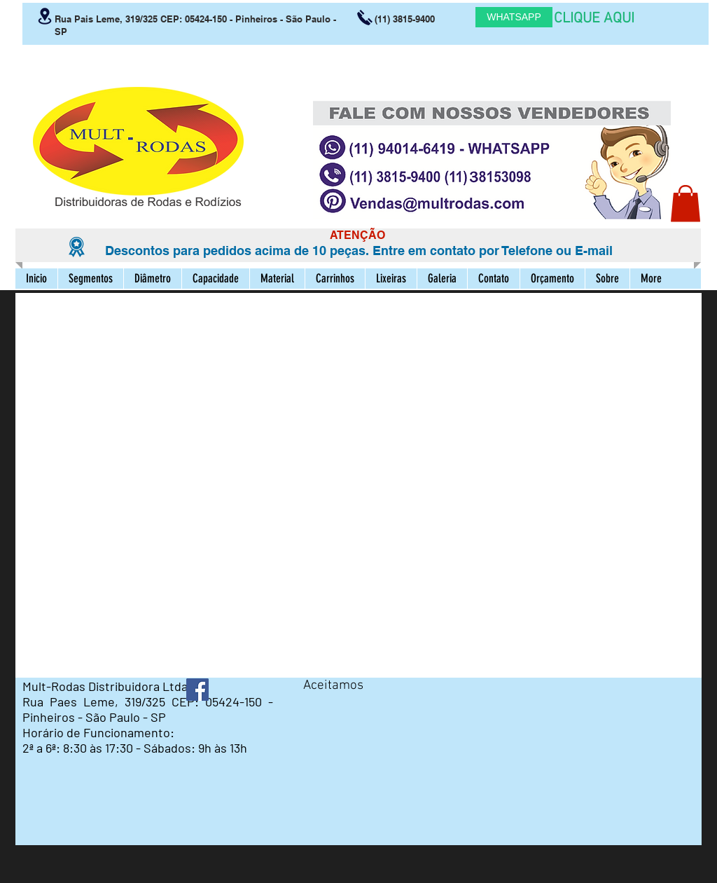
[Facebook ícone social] (197, 689)
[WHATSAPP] (513, 17)
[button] (685, 203)
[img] (316, 709)
